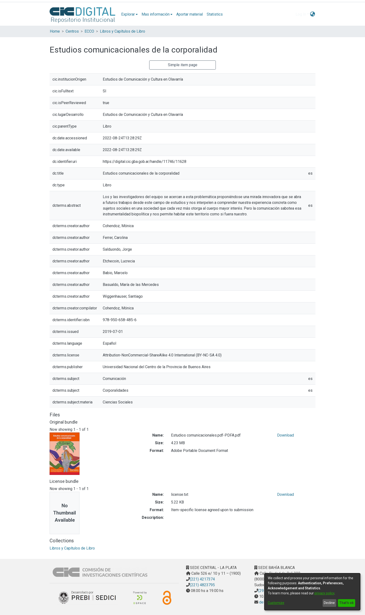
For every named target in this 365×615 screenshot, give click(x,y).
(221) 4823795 (202, 585)
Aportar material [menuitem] (189, 14)
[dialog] (312, 591)
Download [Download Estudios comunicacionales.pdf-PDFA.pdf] (285, 435)
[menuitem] (129, 14)
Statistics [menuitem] (215, 14)
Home (55, 31)
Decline (329, 603)
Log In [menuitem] (301, 14)
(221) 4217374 (202, 579)
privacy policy (324, 593)
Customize (276, 603)
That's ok (346, 603)
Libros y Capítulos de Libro (122, 31)
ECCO (89, 31)
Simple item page (182, 65)
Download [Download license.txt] (285, 494)
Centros (72, 31)
